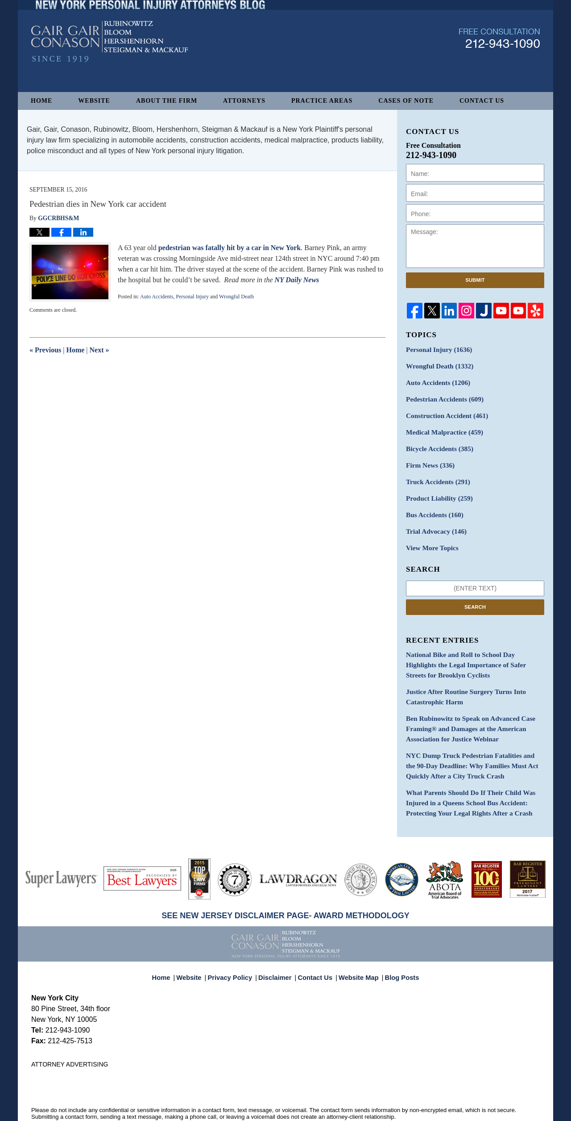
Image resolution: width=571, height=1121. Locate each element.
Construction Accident (443, 411)
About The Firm (166, 100)
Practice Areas (321, 100)
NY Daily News (296, 280)
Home (41, 100)
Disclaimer (277, 949)
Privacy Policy (235, 949)
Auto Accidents (156, 296)
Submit (475, 280)
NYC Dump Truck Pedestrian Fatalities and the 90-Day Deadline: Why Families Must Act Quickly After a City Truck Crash (474, 745)
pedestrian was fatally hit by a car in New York (229, 247)
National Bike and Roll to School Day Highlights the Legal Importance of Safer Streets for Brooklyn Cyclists (474, 652)
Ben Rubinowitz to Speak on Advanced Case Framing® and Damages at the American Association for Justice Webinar (465, 711)
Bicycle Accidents (437, 442)
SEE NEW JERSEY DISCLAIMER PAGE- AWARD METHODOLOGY (285, 891)
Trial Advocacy (433, 521)
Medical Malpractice (441, 427)
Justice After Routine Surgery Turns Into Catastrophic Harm (460, 681)
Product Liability (436, 489)
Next (99, 350)
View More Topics (430, 536)
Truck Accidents (435, 474)
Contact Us (481, 100)
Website (94, 100)
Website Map (356, 949)
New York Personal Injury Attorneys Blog (109, 63)
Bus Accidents (432, 505)
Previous (45, 350)
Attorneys (244, 100)
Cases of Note (406, 100)
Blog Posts (397, 949)
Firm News (428, 458)
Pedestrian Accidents (441, 396)
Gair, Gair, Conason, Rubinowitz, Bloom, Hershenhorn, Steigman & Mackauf (178, 1109)
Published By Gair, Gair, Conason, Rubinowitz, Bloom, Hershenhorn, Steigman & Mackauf (499, 59)
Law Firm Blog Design (497, 1110)
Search (475, 595)
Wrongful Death (236, 296)
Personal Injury (192, 296)
